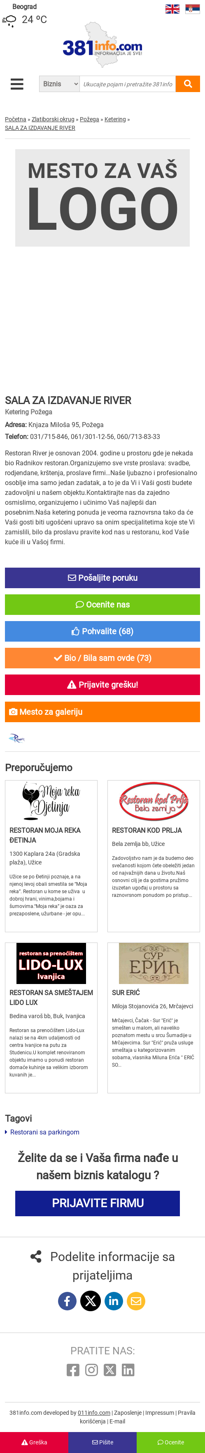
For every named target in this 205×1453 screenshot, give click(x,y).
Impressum (160, 1412)
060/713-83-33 (138, 437)
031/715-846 (49, 437)
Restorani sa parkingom (42, 1132)
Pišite (102, 1442)
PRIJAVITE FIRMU (98, 1203)
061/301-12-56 (92, 437)
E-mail (117, 1421)
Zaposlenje (128, 1412)
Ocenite (171, 1442)
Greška (34, 1442)
